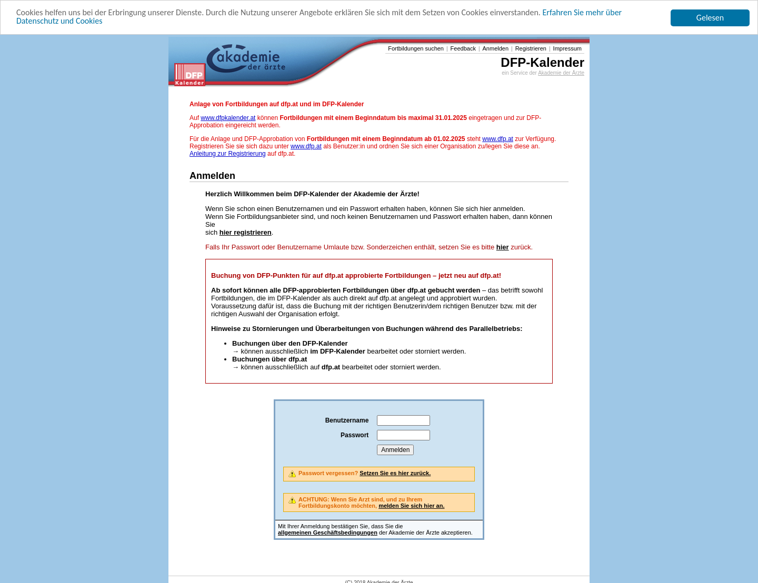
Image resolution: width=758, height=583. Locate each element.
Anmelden (496, 48)
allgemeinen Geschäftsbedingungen (327, 532)
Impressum (567, 48)
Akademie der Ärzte (561, 73)
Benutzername (347, 420)
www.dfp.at (497, 139)
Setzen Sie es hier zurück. (395, 473)
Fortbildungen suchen (416, 48)
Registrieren (530, 48)
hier (502, 247)
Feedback (463, 48)
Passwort (354, 435)
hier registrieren (246, 232)
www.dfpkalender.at (228, 118)
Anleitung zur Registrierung (228, 153)
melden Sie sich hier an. (411, 505)
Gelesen (710, 18)
